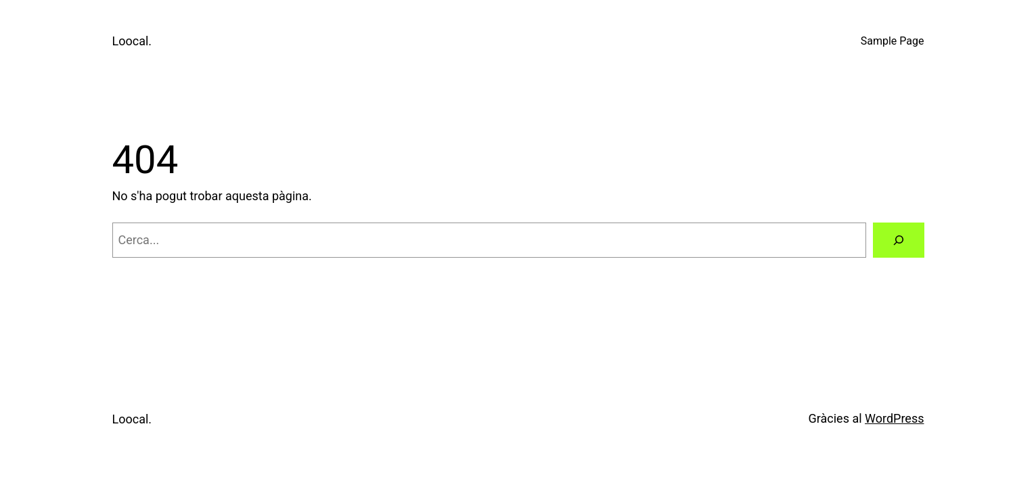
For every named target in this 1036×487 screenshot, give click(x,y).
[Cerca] (898, 240)
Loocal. (132, 41)
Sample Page (892, 40)
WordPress (894, 418)
